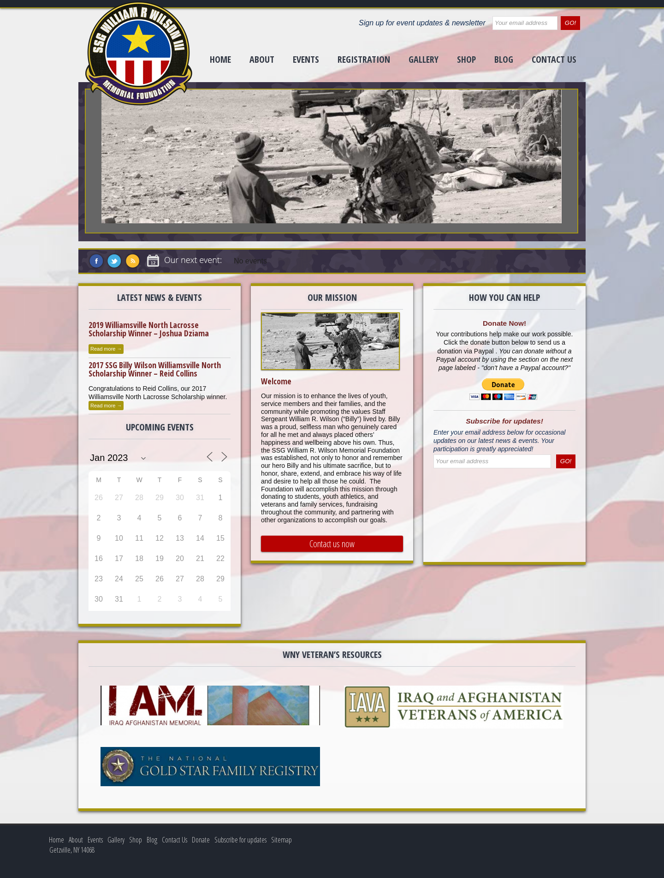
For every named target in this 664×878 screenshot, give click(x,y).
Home (220, 59)
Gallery (424, 59)
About (261, 59)
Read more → (106, 349)
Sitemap (281, 840)
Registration (364, 59)
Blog (503, 59)
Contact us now (332, 544)
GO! (570, 22)
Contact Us (554, 59)
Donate (201, 840)
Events (306, 59)
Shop (466, 59)
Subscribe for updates (240, 840)
